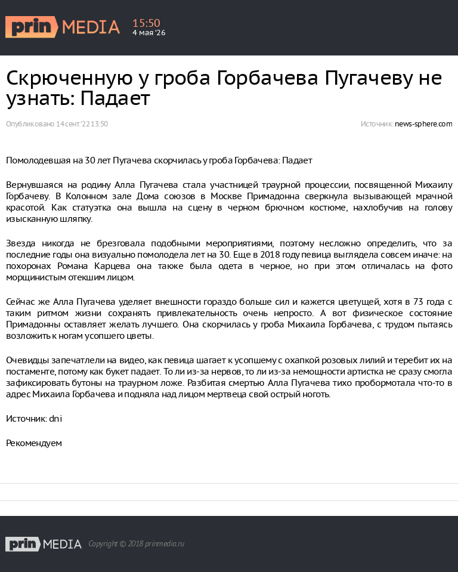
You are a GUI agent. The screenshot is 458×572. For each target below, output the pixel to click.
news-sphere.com (423, 123)
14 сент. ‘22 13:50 (81, 123)
